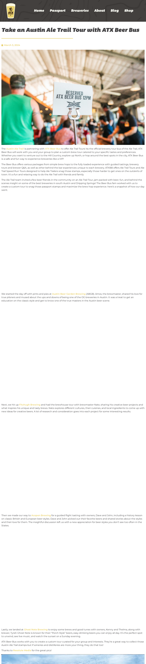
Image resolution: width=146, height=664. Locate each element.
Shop (128, 11)
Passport (57, 11)
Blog (115, 11)
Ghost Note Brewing (36, 629)
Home (39, 11)
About (99, 11)
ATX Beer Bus (53, 148)
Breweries (80, 11)
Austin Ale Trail (15, 148)
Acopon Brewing (41, 515)
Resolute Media (22, 650)
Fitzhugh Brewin (29, 404)
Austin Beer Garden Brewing (69, 294)
